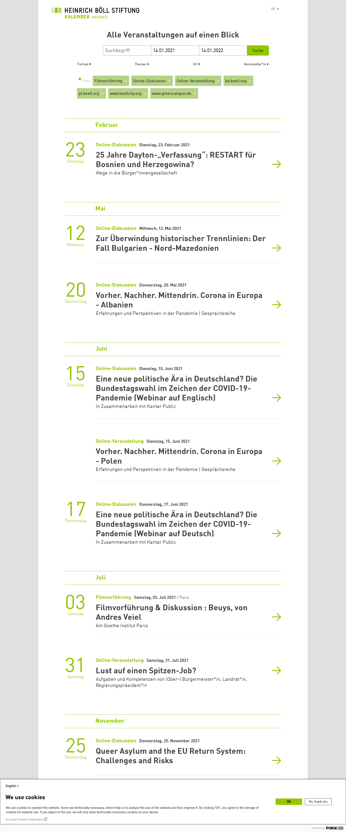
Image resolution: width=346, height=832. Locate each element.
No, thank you (318, 801)
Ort (195, 64)
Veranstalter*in (255, 64)
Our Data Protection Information (24, 819)
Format (82, 64)
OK (289, 801)
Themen (141, 64)
